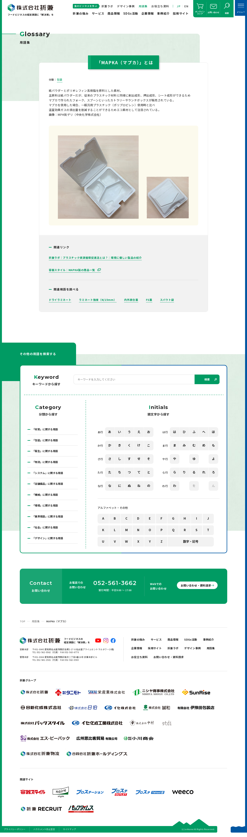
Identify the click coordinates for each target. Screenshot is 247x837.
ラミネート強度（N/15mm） (98, 300)
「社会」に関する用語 (46, 530)
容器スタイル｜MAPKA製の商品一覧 (72, 270)
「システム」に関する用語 (48, 474)
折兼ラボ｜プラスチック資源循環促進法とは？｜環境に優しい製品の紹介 (95, 258)
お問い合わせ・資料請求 (192, 588)
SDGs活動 (130, 13)
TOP (22, 624)
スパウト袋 (167, 300)
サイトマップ (69, 832)
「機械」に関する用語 (46, 496)
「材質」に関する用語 (46, 429)
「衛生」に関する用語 (46, 452)
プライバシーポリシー (15, 832)
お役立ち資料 (160, 6)
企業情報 (147, 13)
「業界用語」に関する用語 (48, 519)
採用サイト (181, 13)
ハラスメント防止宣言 (44, 832)
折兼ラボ (107, 6)
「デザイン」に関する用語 (48, 541)
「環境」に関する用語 (46, 508)
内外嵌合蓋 (131, 300)
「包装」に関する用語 (46, 441)
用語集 (143, 6)
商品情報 (114, 13)
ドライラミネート (60, 300)
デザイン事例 (126, 6)
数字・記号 (190, 541)
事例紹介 (163, 13)
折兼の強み (81, 13)
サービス (98, 13)
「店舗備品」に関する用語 (48, 485)
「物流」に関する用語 (46, 463)
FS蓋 (149, 300)
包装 (59, 79)
